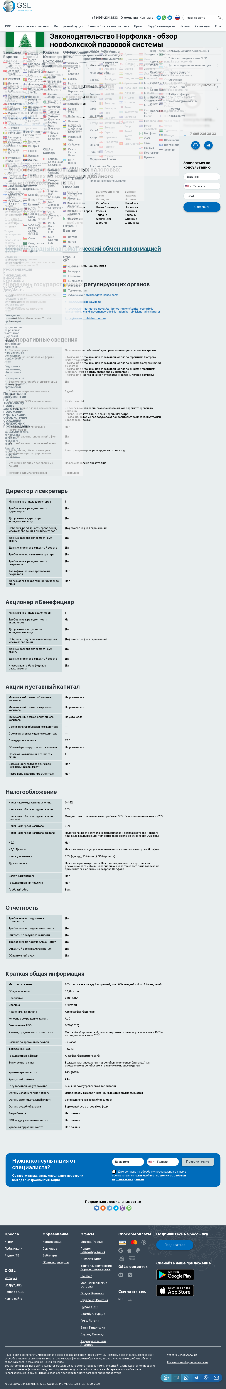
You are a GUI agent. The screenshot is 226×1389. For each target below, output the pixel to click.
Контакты (147, 17)
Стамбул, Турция (92, 1314)
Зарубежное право (161, 26)
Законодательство (65, 65)
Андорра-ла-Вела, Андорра (93, 1342)
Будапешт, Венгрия (94, 1300)
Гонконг (86, 1276)
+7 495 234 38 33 (202, 134)
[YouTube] (120, 1275)
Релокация (202, 26)
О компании (129, 17)
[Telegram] (196, 1378)
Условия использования (182, 1355)
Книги (9, 1242)
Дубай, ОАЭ (88, 1307)
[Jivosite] (166, 1378)
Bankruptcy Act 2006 (21, 131)
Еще (218, 26)
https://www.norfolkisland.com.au (85, 318)
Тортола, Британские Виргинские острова (96, 1267)
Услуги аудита (139, 65)
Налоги (185, 26)
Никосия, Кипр (91, 1259)
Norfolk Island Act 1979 (23, 103)
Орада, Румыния (92, 1293)
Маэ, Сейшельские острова (93, 1284)
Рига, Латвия (89, 1320)
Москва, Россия (91, 1242)
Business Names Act (21, 117)
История (11, 1278)
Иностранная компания (32, 26)
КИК (8, 26)
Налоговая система (104, 65)
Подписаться (174, 1245)
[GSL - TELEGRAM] (130, 1275)
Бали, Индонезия (92, 1327)
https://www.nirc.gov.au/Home (83, 301)
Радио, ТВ (12, 1255)
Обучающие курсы (56, 1262)
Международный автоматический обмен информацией (83, 248)
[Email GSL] (216, 1378)
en (129, 1299)
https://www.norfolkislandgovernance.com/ (91, 295)
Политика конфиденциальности (187, 1362)
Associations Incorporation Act (28, 124)
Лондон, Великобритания (92, 1250)
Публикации (13, 1248)
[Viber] (206, 1378)
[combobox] (188, 186)
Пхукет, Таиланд (92, 1334)
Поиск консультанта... (199, 117)
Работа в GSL (14, 1292)
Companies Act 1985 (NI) (24, 110)
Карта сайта (14, 1298)
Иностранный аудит (68, 26)
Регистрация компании (25, 65)
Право (138, 26)
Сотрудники (13, 1285)
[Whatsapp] (186, 1378)
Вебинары (50, 1255)
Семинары (50, 1248)
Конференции (53, 1242)
